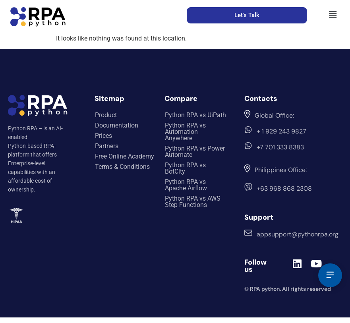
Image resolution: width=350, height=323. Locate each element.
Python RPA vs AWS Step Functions (192, 202)
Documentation (116, 125)
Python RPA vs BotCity (185, 168)
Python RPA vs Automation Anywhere (185, 132)
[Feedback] (330, 275)
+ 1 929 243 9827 (281, 131)
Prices (103, 135)
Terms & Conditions (122, 166)
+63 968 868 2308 (284, 188)
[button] (333, 14)
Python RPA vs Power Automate (195, 152)
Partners (106, 146)
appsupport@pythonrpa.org (297, 234)
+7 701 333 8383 (280, 147)
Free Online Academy (124, 156)
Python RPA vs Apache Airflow (186, 185)
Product (106, 115)
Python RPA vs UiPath (195, 115)
